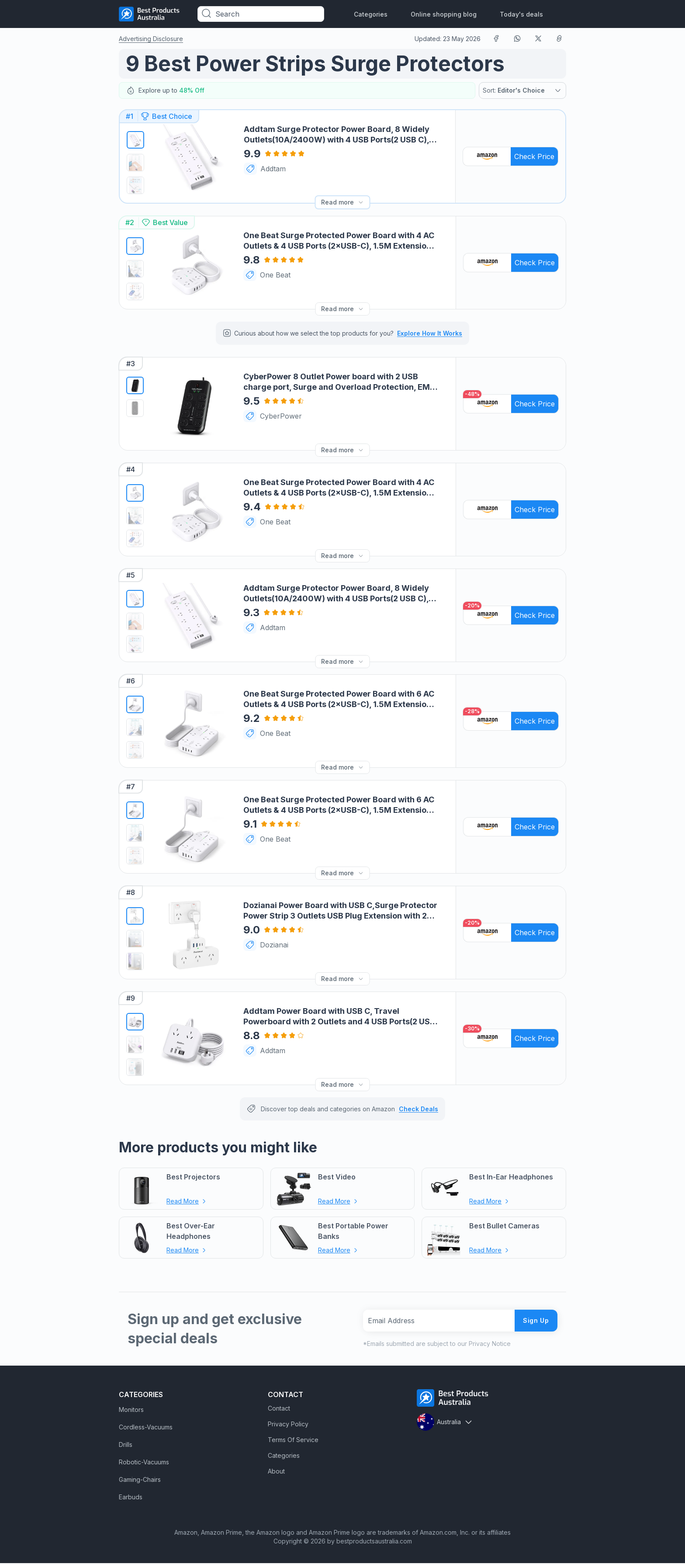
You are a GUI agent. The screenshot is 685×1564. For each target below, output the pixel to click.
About (276, 1472)
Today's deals (521, 14)
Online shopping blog (444, 14)
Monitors (131, 1410)
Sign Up (535, 1321)
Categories (370, 14)
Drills (125, 1445)
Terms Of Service (293, 1440)
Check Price (534, 156)
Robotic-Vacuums (144, 1463)
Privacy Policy (288, 1425)
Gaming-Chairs (140, 1480)
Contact (279, 1409)
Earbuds (130, 1498)
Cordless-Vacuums (146, 1428)
